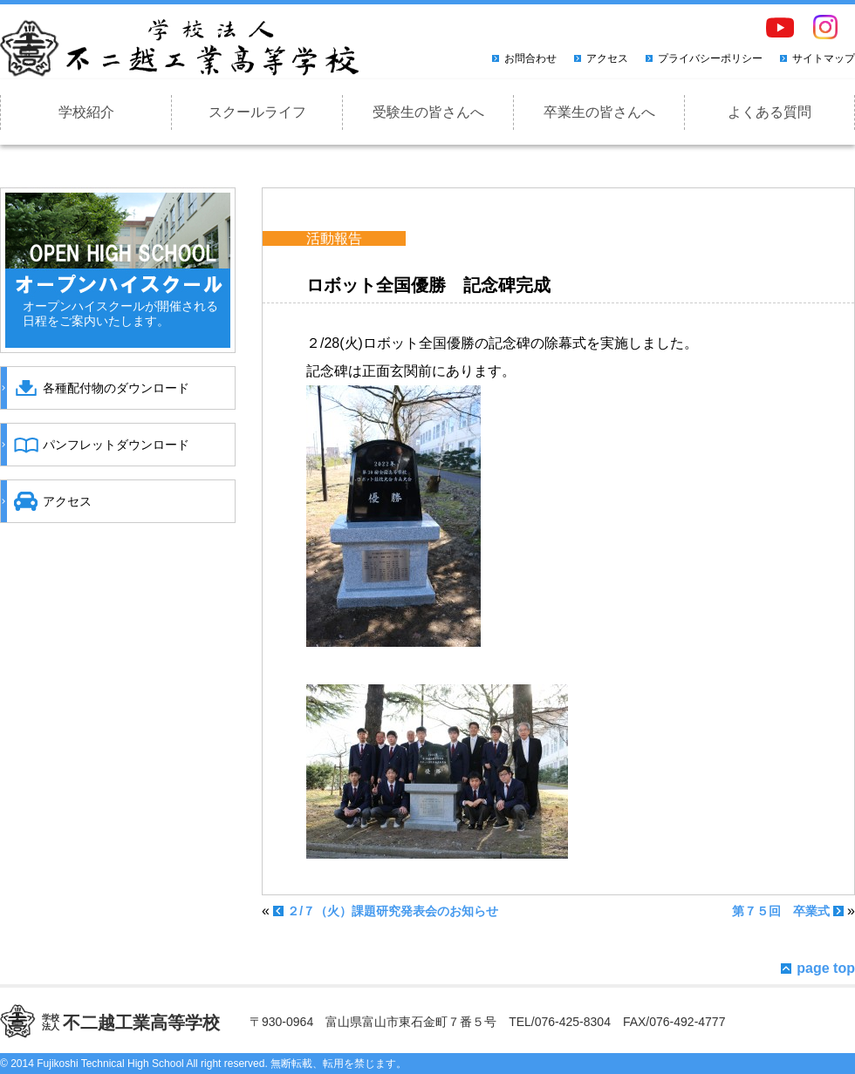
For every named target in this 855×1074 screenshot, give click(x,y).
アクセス (607, 58)
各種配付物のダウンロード (116, 388)
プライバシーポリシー (710, 58)
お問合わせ (530, 58)
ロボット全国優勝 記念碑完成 (428, 285)
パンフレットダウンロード (116, 445)
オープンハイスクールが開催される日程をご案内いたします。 (120, 313)
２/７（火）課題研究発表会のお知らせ (392, 911)
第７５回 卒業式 (781, 911)
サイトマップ (823, 58)
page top (826, 968)
